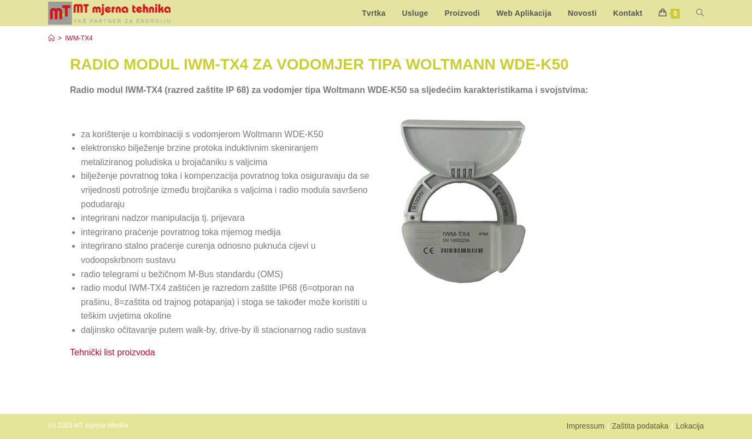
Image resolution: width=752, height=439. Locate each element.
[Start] (51, 38)
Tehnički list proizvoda (113, 352)
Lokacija (690, 426)
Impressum (585, 426)
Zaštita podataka (640, 426)
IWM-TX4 (79, 38)
